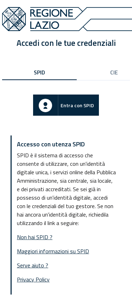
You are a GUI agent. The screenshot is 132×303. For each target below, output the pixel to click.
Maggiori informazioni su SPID (53, 251)
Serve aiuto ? (32, 265)
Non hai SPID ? (34, 237)
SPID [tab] (39, 72)
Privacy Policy (33, 279)
